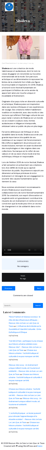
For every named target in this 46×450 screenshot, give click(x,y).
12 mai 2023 (22, 63)
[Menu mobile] (39, 7)
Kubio (39, 446)
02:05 (31, 63)
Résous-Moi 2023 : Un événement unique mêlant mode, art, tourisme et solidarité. (25, 401)
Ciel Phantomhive (9, 63)
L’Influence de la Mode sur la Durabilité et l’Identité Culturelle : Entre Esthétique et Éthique (25, 329)
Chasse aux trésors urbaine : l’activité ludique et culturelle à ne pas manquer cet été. (24, 353)
